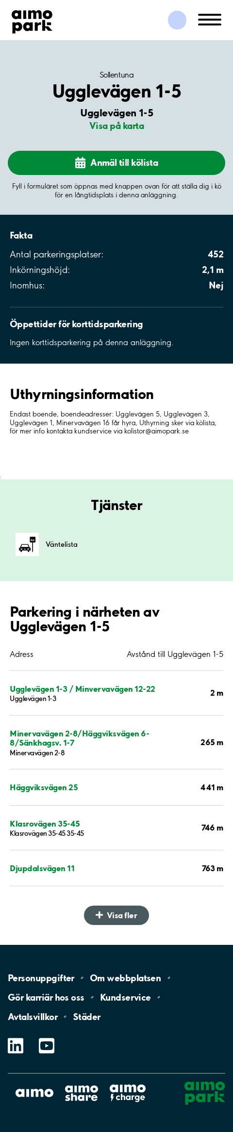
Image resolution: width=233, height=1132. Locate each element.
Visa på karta (116, 125)
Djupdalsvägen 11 (42, 868)
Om (125, 978)
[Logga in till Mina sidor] (177, 20)
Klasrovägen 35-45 (45, 823)
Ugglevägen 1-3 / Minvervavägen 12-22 (82, 689)
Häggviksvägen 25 (44, 787)
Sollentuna (116, 75)
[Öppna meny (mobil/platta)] (209, 19)
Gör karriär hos (46, 997)
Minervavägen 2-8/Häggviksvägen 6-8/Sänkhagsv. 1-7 (79, 738)
